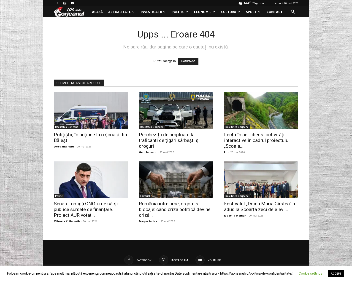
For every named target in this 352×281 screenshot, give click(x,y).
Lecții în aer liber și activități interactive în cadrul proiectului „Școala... (257, 140)
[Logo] (71, 12)
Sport (253, 12)
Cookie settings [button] (310, 273)
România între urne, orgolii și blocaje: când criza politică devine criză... (175, 209)
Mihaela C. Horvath (67, 221)
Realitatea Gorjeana (66, 126)
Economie (204, 12)
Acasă (97, 12)
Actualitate (121, 12)
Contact (275, 12)
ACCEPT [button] (336, 273)
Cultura (230, 12)
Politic (180, 12)
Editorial (145, 196)
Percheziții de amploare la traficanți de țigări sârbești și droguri (169, 140)
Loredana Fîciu (64, 146)
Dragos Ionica (148, 221)
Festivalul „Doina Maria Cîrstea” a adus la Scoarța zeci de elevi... (259, 206)
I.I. (225, 152)
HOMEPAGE (188, 61)
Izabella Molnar (235, 215)
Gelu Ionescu (148, 152)
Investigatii (153, 12)
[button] (292, 12)
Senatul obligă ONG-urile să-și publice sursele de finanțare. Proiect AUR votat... (86, 209)
